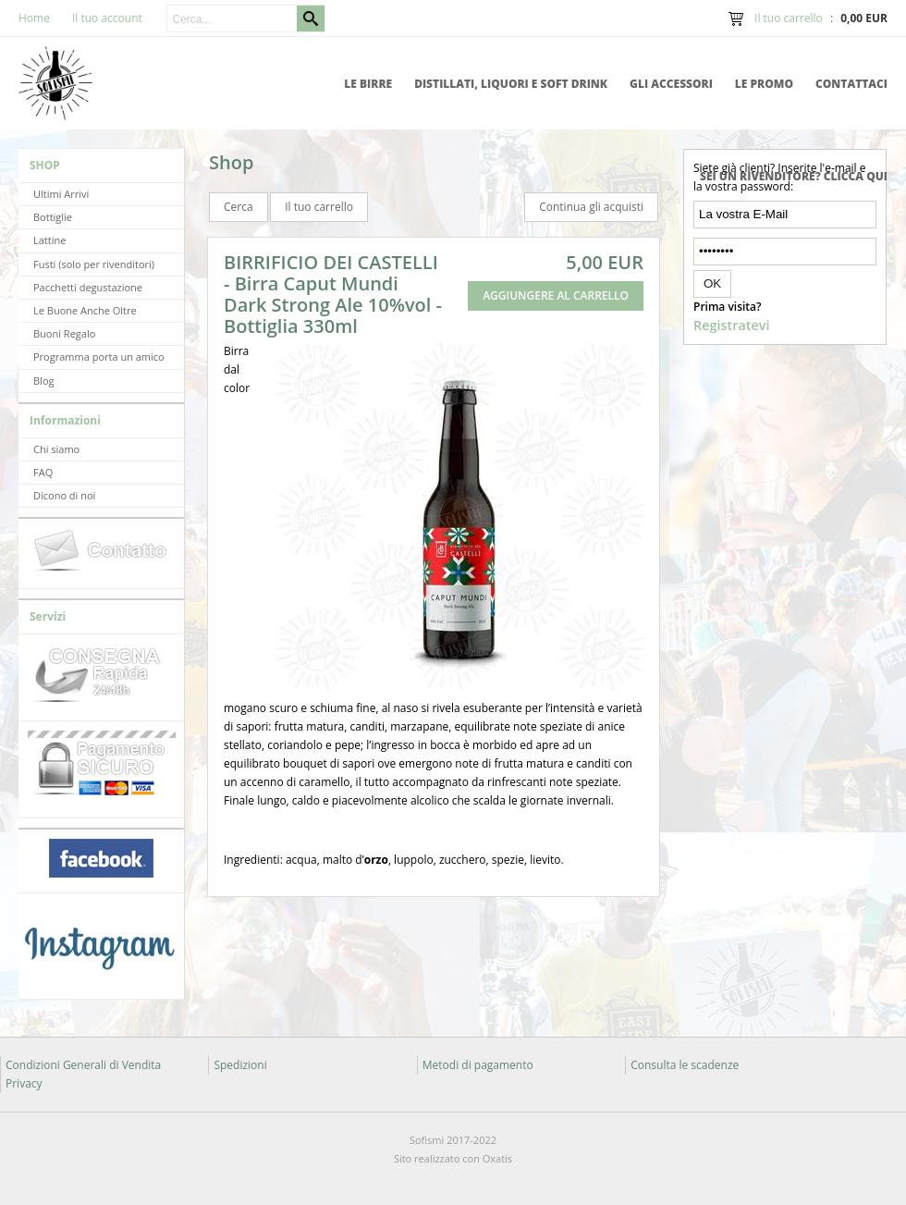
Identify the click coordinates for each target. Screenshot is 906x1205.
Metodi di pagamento (477, 1065)
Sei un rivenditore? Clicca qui (794, 176)
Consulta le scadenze (685, 1065)
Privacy (24, 1083)
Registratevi (731, 325)
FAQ (43, 472)
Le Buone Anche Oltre (85, 310)
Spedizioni (240, 1065)
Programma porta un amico (99, 356)
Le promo (764, 84)
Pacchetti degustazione (87, 287)
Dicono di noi (64, 495)
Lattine (49, 240)
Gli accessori (671, 84)
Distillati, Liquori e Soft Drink (510, 84)
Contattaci (851, 84)
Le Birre (368, 84)
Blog (43, 380)
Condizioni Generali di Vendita (83, 1065)
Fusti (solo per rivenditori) (93, 264)
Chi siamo (56, 449)
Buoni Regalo (64, 333)
